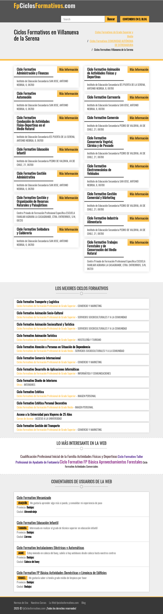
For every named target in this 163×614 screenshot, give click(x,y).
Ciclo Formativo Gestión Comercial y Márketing (102, 195)
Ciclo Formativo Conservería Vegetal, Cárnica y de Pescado (100, 141)
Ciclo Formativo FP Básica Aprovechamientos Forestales (101, 462)
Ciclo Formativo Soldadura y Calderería (33, 231)
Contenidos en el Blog (135, 19)
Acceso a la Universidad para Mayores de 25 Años (44, 414)
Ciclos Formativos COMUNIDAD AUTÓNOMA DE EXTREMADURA (111, 43)
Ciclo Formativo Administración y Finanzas (33, 71)
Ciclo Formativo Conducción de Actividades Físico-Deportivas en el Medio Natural (33, 123)
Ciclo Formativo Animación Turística (37, 336)
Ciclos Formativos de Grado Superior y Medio (114, 34)
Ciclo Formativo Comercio (103, 117)
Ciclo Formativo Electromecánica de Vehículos (99, 169)
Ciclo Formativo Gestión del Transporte (38, 426)
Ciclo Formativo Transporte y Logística (38, 302)
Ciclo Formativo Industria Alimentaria (102, 220)
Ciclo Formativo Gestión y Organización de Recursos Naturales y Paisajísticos (32, 201)
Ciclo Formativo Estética (30, 392)
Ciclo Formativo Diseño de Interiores (37, 380)
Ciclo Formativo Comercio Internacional (39, 358)
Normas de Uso (21, 603)
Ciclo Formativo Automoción (26, 95)
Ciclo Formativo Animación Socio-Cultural (40, 313)
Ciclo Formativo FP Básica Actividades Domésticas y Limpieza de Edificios (62, 572)
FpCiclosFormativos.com (34, 608)
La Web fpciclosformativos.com (64, 603)
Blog (84, 603)
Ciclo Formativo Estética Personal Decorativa (42, 403)
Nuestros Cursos (38, 603)
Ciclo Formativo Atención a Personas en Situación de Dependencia (53, 347)
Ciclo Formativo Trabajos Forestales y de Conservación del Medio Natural (102, 248)
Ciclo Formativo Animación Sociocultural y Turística (45, 324)
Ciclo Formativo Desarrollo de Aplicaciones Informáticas (48, 369)
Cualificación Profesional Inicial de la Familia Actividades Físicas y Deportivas (68, 456)
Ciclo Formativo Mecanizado (34, 497)
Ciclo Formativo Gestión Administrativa (31, 175)
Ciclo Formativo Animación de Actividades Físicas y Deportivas (103, 73)
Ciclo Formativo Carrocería (103, 97)
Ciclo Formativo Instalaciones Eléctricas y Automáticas (50, 547)
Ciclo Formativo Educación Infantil (33, 151)
